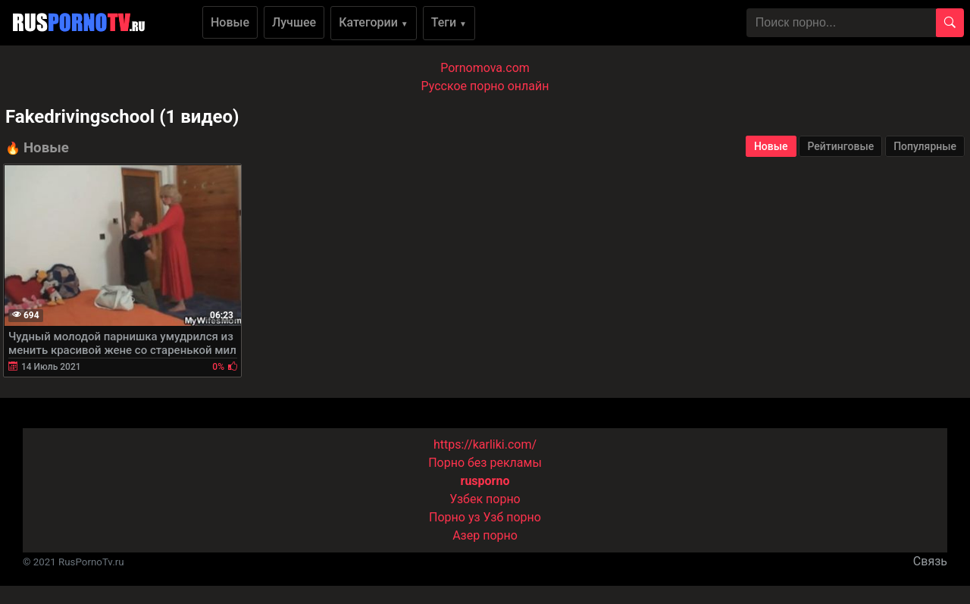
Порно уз (454, 517)
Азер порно (485, 535)
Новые (230, 22)
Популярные (924, 146)
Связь (930, 561)
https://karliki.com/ (485, 444)
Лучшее (294, 22)
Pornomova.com (485, 68)
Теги (449, 22)
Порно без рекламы (485, 462)
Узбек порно (485, 499)
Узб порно (512, 517)
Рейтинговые (840, 146)
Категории (373, 22)
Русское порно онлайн (485, 86)
